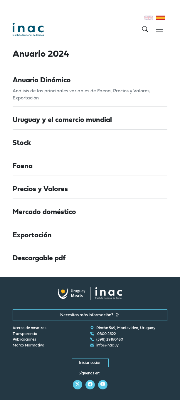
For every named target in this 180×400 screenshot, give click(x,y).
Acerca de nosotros (29, 328)
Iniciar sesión (90, 363)
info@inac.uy (104, 345)
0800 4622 (103, 334)
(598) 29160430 (106, 339)
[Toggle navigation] (159, 29)
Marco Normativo (28, 345)
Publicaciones (24, 339)
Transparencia (25, 334)
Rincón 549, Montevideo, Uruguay (122, 328)
